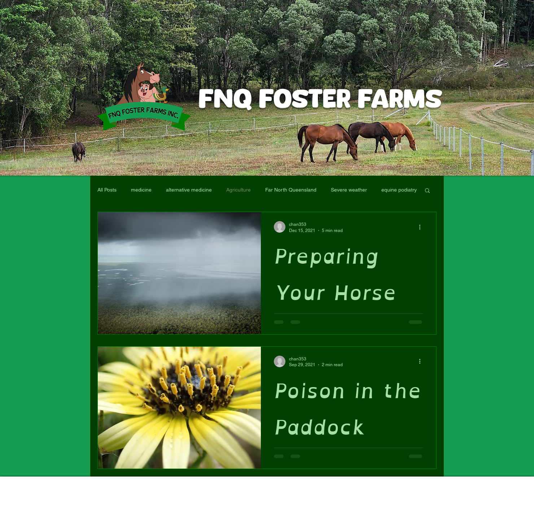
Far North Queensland (290, 190)
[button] (427, 191)
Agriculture (238, 190)
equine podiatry (399, 190)
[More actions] (422, 227)
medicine (141, 190)
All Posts (107, 190)
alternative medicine (189, 190)
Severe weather (349, 190)
